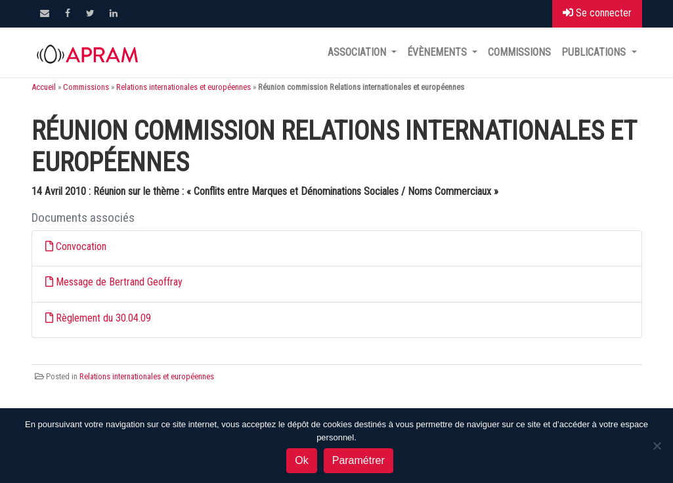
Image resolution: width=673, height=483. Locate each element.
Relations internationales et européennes (183, 87)
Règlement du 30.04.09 (103, 318)
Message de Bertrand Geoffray (119, 282)
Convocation (81, 246)
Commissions (519, 52)
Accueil (44, 87)
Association (358, 52)
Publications (594, 52)
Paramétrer (358, 460)
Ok (301, 460)
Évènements (438, 52)
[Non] (656, 445)
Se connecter (597, 13)
